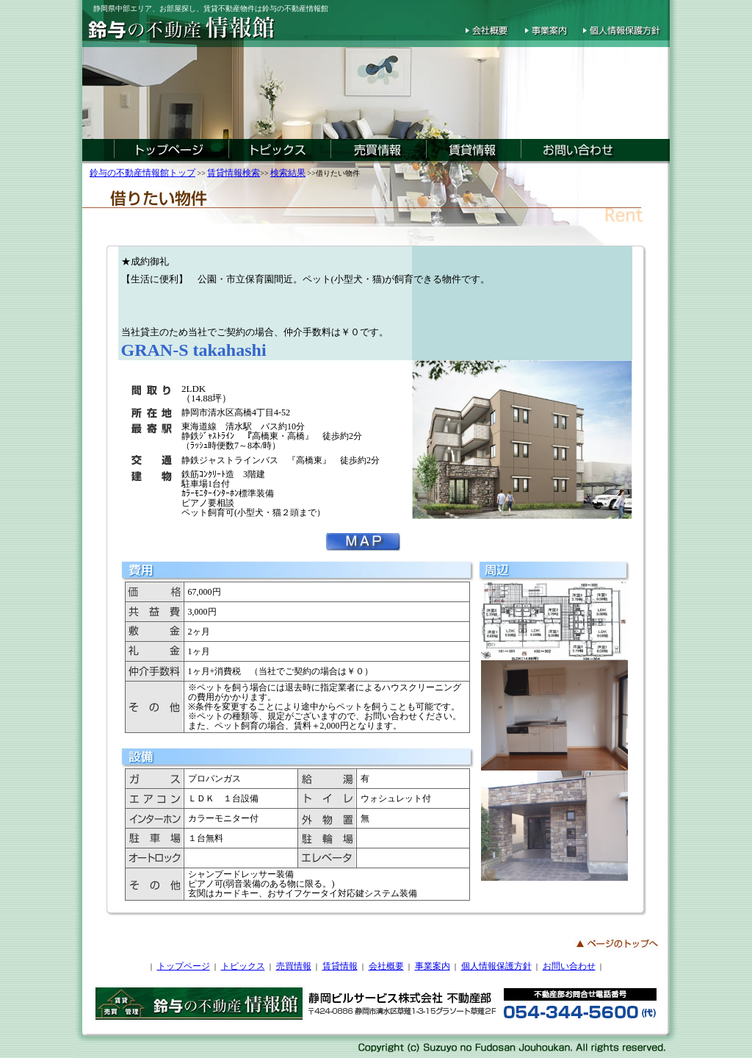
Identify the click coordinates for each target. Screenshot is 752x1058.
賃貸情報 (340, 966)
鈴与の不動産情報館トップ (142, 173)
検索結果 (288, 173)
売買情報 (293, 966)
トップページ (183, 966)
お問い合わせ (569, 966)
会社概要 (386, 966)
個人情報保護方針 (496, 966)
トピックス (243, 966)
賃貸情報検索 (233, 173)
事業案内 (432, 966)
